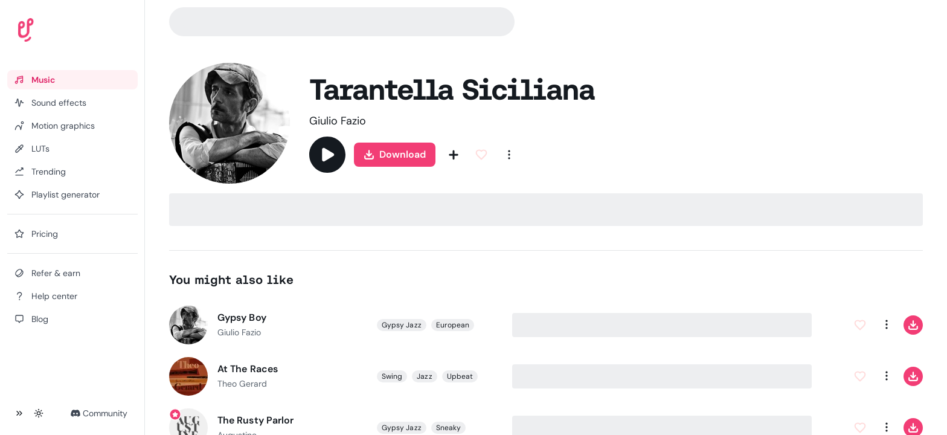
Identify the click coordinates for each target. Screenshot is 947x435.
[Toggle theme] (38, 413)
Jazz (424, 376)
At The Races (247, 368)
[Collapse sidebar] (19, 413)
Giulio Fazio (337, 121)
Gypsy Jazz (402, 325)
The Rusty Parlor (255, 420)
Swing (392, 376)
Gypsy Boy (241, 317)
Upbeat (459, 376)
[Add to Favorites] (481, 154)
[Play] (327, 155)
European (452, 325)
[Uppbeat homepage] (59, 32)
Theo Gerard (242, 383)
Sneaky (447, 428)
